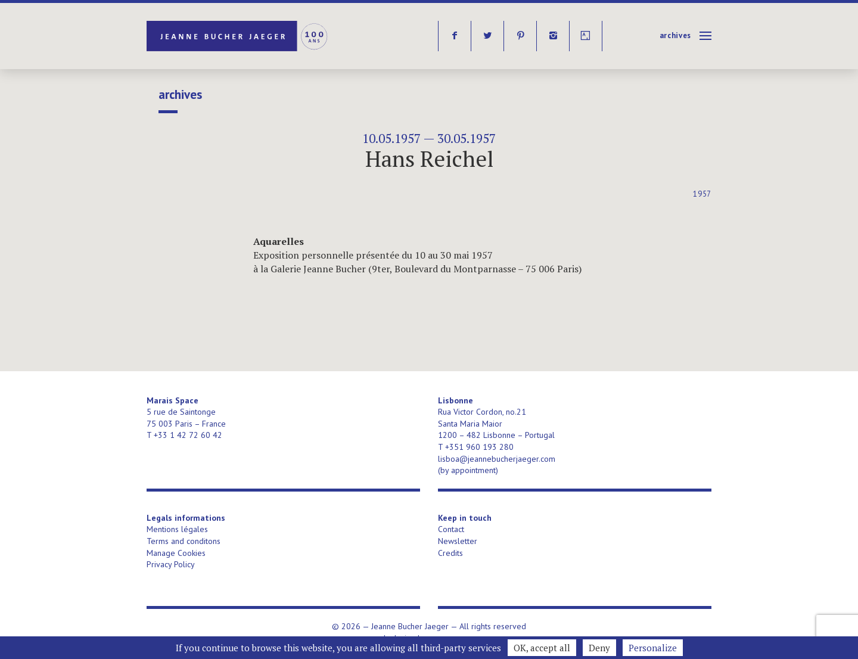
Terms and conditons (183, 541)
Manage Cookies (176, 553)
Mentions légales (177, 529)
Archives (675, 35)
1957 (702, 194)
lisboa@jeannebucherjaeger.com (496, 458)
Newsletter (457, 541)
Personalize (653, 648)
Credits (450, 553)
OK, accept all (542, 648)
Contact (451, 529)
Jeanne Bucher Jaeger (238, 36)
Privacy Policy (171, 564)
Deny (599, 648)
